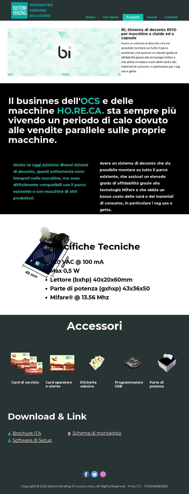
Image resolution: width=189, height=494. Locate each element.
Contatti (171, 17)
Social (152, 17)
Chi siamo (111, 17)
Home (90, 17)
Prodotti (133, 17)
